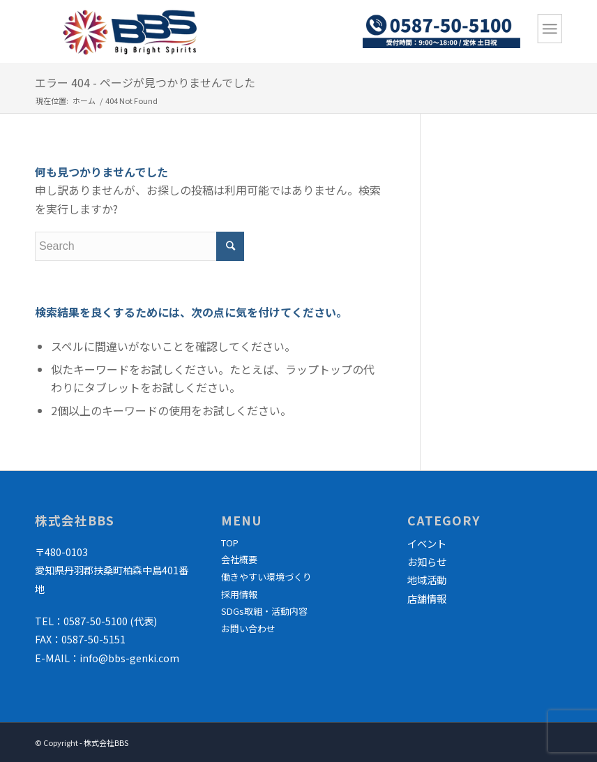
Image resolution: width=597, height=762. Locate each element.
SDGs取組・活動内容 (264, 611)
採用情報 (239, 594)
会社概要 (239, 559)
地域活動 (426, 579)
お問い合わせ (248, 628)
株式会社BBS (106, 742)
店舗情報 (426, 598)
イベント (426, 543)
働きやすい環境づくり (266, 576)
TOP (230, 542)
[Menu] (550, 28)
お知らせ (426, 561)
